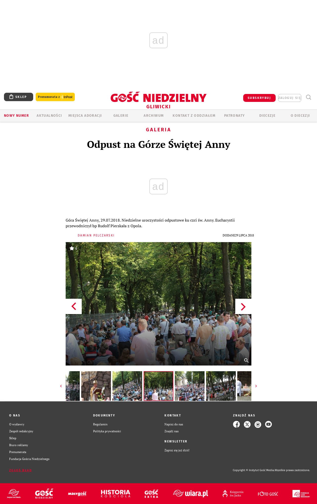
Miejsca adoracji (85, 116)
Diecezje (267, 116)
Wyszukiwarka (308, 97)
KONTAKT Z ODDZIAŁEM (194, 116)
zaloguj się (289, 98)
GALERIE (121, 116)
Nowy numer (16, 116)
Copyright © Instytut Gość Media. (254, 470)
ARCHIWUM (154, 116)
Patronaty (234, 116)
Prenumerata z (55, 97)
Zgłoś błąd (20, 470)
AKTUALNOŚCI (49, 116)
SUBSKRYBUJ (259, 98)
